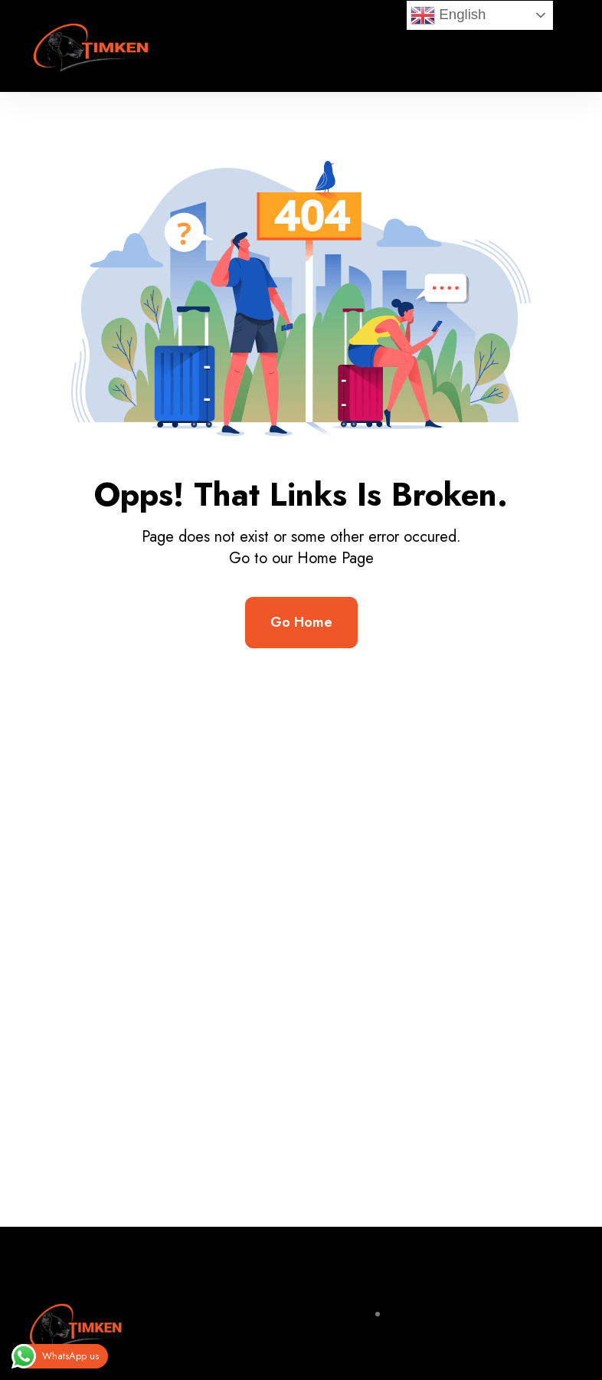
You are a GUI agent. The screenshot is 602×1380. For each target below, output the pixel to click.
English (448, 15)
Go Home (301, 622)
